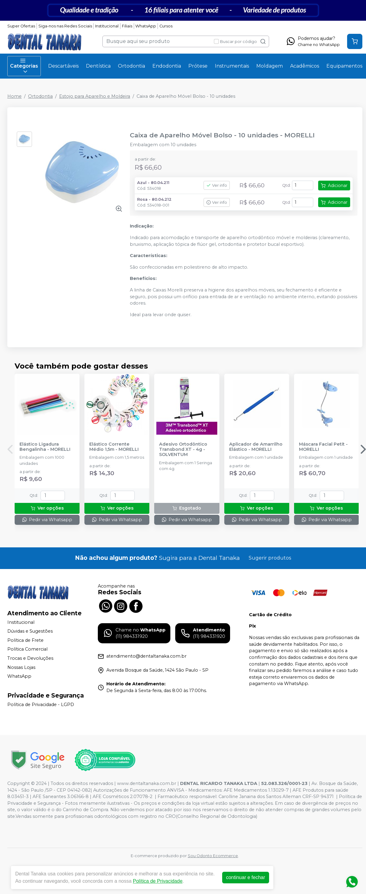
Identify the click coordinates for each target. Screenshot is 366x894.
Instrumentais (232, 66)
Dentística (98, 66)
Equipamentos (344, 66)
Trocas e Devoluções (30, 658)
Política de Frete (25, 640)
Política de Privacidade (158, 881)
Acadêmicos (304, 66)
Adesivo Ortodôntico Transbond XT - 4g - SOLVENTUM (183, 450)
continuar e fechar (245, 877)
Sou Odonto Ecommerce (213, 855)
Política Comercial (27, 649)
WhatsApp (145, 26)
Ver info (216, 185)
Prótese (198, 66)
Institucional (107, 26)
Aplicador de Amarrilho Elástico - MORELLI (255, 447)
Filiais (127, 26)
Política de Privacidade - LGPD (40, 704)
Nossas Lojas (21, 667)
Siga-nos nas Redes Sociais (65, 26)
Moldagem (269, 66)
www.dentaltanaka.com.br (146, 783)
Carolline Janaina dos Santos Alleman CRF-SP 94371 (276, 796)
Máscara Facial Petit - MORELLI (323, 447)
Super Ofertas (21, 26)
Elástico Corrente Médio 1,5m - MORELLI (114, 447)
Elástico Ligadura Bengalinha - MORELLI (45, 447)
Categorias (24, 66)
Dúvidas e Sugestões (30, 631)
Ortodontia (131, 66)
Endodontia (166, 66)
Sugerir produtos (270, 558)
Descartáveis (63, 66)
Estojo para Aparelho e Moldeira (94, 96)
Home (14, 96)
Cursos (165, 26)
